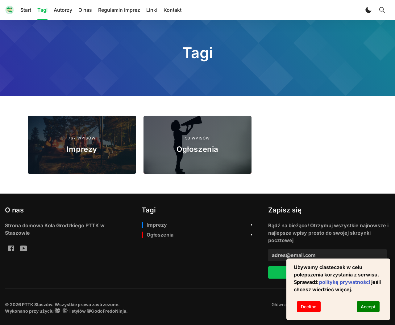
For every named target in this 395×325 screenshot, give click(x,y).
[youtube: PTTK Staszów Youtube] (23, 248)
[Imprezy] (82, 145)
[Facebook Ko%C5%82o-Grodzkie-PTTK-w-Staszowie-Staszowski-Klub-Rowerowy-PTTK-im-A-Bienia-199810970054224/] (11, 248)
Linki (151, 10)
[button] (368, 10)
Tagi (42, 10)
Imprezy (157, 225)
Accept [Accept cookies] (368, 306)
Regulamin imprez (119, 10)
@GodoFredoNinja (106, 311)
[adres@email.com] (327, 255)
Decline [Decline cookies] (308, 306)
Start (25, 10)
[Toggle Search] (382, 10)
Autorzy (63, 10)
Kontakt (172, 10)
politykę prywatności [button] (344, 282)
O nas (85, 10)
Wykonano (16, 311)
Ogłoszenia (160, 235)
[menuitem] (279, 304)
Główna (279, 304)
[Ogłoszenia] (197, 145)
